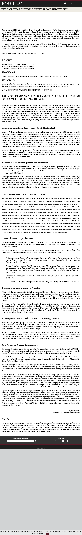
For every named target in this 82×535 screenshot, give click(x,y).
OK (47, 533)
